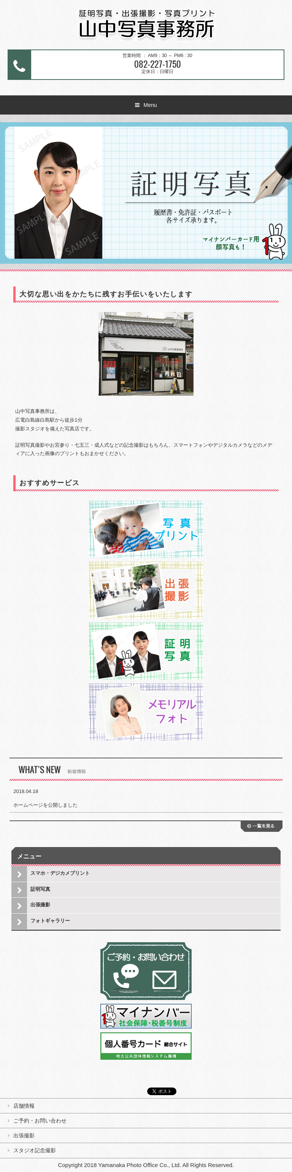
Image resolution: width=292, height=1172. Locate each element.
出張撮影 (40, 905)
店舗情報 (24, 1106)
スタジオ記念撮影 (34, 1150)
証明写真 (40, 889)
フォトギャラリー (50, 921)
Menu (150, 105)
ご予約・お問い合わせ (40, 1121)
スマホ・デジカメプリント (60, 873)
